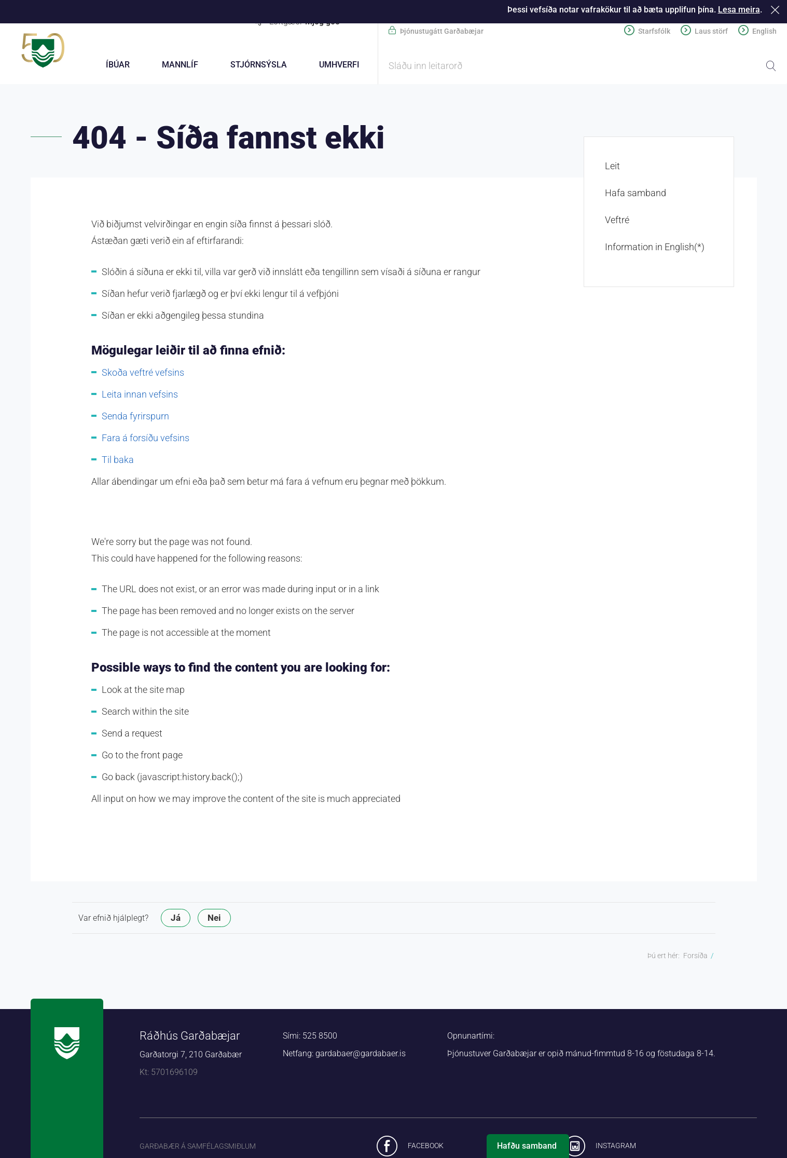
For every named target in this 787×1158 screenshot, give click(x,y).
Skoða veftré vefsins (143, 374)
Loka (777, 10)
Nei (214, 919)
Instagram (616, 1147)
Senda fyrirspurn (135, 417)
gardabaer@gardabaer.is (360, 1055)
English (764, 31)
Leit (612, 167)
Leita (771, 66)
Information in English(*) (655, 248)
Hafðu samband (527, 1146)
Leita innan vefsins (140, 395)
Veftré (617, 221)
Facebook (426, 1147)
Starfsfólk (654, 31)
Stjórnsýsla (258, 65)
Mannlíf (180, 65)
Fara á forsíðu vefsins (145, 439)
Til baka (118, 461)
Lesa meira (739, 10)
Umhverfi (339, 65)
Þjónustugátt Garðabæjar (442, 31)
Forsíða (695, 957)
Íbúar (118, 65)
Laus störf (711, 31)
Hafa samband (635, 194)
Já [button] (176, 919)
